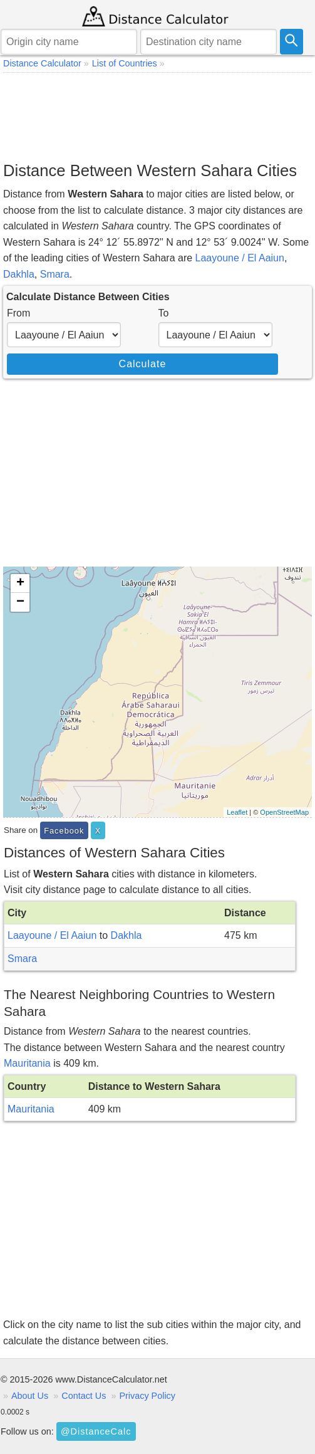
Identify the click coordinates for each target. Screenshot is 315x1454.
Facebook (64, 830)
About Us (29, 1396)
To (163, 313)
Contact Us (83, 1396)
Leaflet (237, 812)
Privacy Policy (147, 1396)
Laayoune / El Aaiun (239, 258)
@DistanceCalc (96, 1431)
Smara (55, 274)
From (18, 313)
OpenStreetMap (284, 812)
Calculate (143, 363)
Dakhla (18, 274)
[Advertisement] (157, 116)
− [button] (20, 602)
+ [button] (20, 583)
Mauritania (27, 1063)
